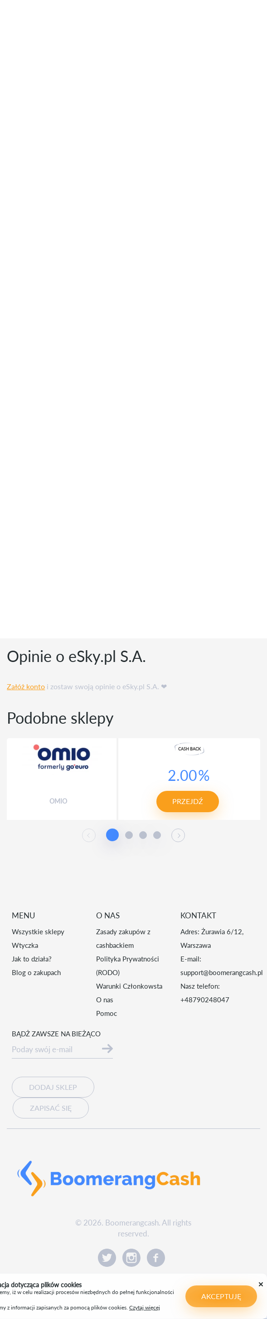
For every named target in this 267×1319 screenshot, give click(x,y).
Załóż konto (26, 686)
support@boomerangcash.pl (221, 972)
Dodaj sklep (53, 1087)
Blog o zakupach (36, 972)
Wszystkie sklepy (38, 931)
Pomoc (106, 1013)
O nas (104, 999)
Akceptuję (206, 1296)
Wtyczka (25, 945)
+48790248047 (204, 999)
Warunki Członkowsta (129, 986)
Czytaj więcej (115, 1303)
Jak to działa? (32, 959)
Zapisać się (51, 1107)
